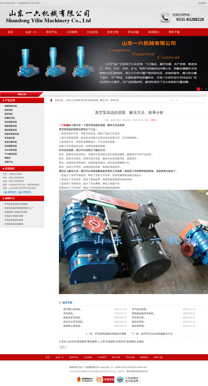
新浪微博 (81, 341)
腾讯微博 (92, 341)
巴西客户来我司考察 (14, 216)
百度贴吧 (110, 341)
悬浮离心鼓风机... (72, 309)
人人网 (101, 341)
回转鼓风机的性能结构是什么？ (19, 208)
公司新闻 (71, 32)
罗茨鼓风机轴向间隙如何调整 (110, 333)
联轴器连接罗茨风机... (144, 313)
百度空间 (121, 341)
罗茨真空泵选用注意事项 (16, 204)
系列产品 (51, 32)
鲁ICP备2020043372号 (137, 371)
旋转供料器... (139, 325)
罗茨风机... (69, 313)
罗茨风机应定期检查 (14, 224)
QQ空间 (72, 341)
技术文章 (112, 32)
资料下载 (174, 32)
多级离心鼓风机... (72, 325)
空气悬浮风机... (140, 309)
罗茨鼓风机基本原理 (14, 220)
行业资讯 (92, 32)
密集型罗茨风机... (72, 317)
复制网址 (131, 341)
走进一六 (31, 32)
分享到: (63, 341)
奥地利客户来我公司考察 (16, 212)
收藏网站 (202, 3)
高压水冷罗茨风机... (74, 321)
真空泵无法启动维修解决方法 (157, 333)
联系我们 (153, 32)
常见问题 (133, 32)
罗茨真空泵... (139, 317)
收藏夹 (140, 341)
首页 (10, 32)
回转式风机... (139, 321)
